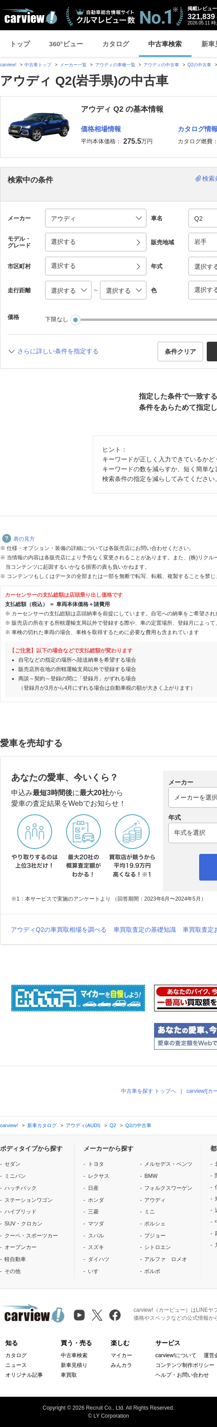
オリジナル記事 (24, 1375)
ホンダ (96, 1200)
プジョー (155, 1236)
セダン (12, 1164)
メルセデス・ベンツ (168, 1164)
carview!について (175, 1355)
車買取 (69, 1375)
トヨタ (96, 1164)
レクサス (98, 1176)
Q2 (112, 1125)
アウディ (155, 1200)
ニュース (16, 1365)
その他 (12, 1271)
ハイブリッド (20, 1212)
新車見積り (74, 1365)
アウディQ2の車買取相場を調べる (59, 929)
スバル (96, 1236)
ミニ (149, 1212)
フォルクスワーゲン (168, 1188)
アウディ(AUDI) (83, 1125)
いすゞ (96, 1271)
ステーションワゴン (28, 1200)
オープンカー (20, 1247)
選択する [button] (63, 241)
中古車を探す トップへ (148, 1091)
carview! (8, 64)
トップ (20, 44)
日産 (93, 1188)
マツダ (96, 1224)
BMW (150, 1176)
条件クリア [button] (180, 351)
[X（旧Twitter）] (97, 1315)
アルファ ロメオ (165, 1259)
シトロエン (157, 1247)
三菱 (93, 1212)
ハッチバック (20, 1188)
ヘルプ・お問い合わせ (182, 1375)
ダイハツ (98, 1259)
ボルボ (152, 1271)
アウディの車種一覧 (115, 64)
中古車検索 (165, 44)
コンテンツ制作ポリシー (184, 1365)
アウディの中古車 (161, 64)
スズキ (96, 1247)
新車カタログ (42, 1125)
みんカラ (121, 1365)
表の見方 (18, 539)
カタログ (115, 44)
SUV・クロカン (23, 1224)
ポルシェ (155, 1224)
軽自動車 (15, 1259)
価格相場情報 (101, 129)
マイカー (121, 1355)
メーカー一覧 (73, 64)
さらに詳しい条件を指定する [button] (58, 351)
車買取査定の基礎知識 (144, 929)
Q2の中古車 (199, 64)
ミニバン (15, 1176)
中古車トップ (38, 64)
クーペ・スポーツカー (31, 1236)
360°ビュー (66, 44)
